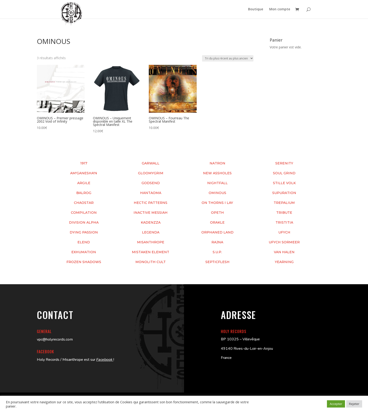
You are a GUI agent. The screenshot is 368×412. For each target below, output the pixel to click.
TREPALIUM (284, 203)
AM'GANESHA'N (83, 173)
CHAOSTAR (84, 203)
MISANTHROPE (150, 242)
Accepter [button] (336, 404)
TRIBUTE (284, 212)
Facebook (104, 359)
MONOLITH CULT (150, 262)
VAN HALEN (284, 252)
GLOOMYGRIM (150, 173)
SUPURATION (284, 193)
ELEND (83, 242)
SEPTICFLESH (217, 262)
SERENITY (284, 163)
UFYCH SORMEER (284, 242)
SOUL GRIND (284, 173)
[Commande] (227, 58)
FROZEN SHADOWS (83, 262)
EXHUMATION (83, 252)
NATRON (217, 163)
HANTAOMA (150, 193)
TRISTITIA (284, 222)
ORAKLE (217, 222)
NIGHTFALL (217, 183)
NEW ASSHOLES (217, 173)
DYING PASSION (84, 232)
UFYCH (284, 232)
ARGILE (83, 183)
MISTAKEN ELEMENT (150, 252)
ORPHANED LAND (217, 232)
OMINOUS (217, 193)
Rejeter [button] (354, 404)
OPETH (217, 212)
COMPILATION (84, 212)
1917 (83, 163)
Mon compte (279, 10)
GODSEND (151, 183)
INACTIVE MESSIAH (151, 212)
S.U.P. (217, 252)
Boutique (255, 10)
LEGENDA (150, 232)
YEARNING (284, 262)
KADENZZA (151, 222)
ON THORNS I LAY (217, 203)
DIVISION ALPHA (84, 222)
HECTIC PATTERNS (150, 203)
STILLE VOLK (284, 183)
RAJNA (217, 242)
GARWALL (150, 163)
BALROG (83, 193)
